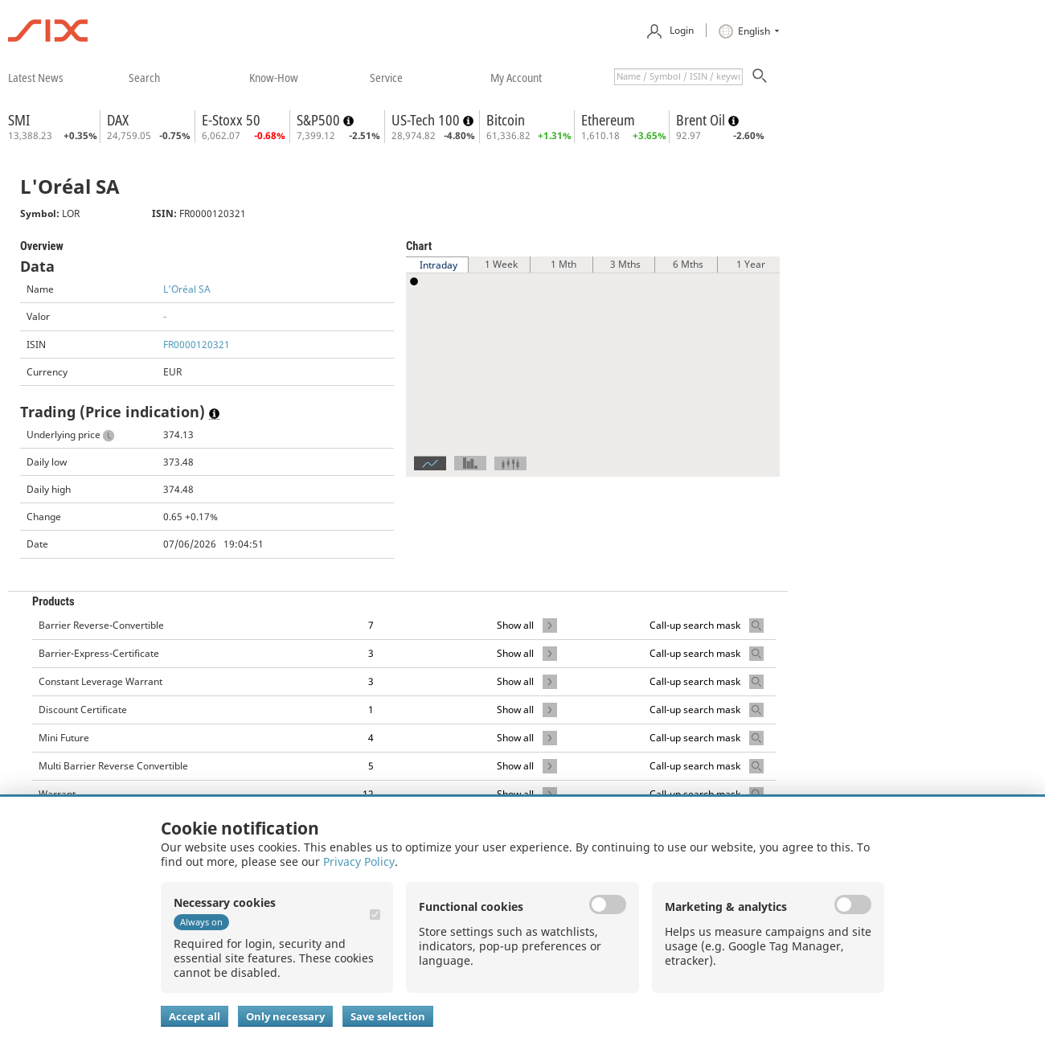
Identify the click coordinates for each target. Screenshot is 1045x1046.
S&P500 (320, 119)
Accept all (194, 1016)
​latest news (36, 77)
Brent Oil (702, 119)
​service (386, 77)
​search (144, 77)
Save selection (387, 1016)
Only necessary (285, 1016)
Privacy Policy (359, 861)
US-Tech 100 (427, 119)
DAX (118, 119)
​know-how (273, 77)
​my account (516, 77)
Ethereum (608, 119)
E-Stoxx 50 (231, 119)
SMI (19, 119)
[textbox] (678, 76)
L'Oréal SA (187, 289)
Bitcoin (505, 119)
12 (368, 794)
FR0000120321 (196, 344)
